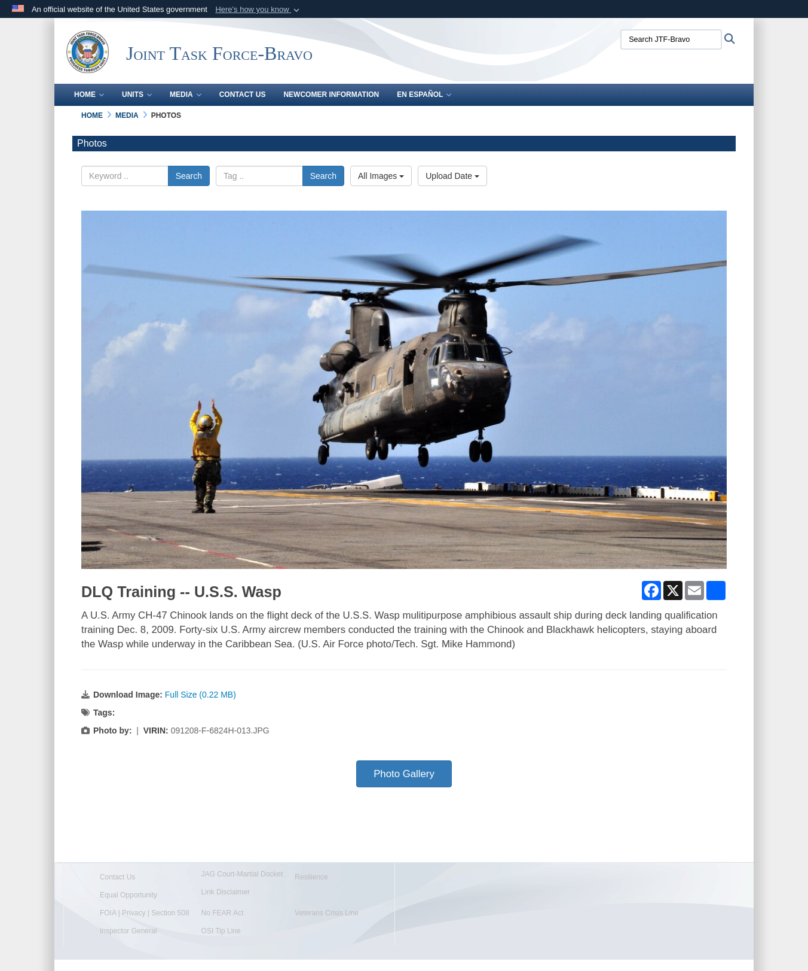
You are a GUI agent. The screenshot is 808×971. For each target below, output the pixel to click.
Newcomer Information (331, 94)
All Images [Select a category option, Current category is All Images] (381, 176)
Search (189, 176)
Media (185, 94)
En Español (424, 94)
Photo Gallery (404, 774)
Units (137, 94)
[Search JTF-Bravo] (671, 39)
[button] (258, 10)
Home (89, 94)
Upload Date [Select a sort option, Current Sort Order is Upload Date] (452, 176)
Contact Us (242, 94)
